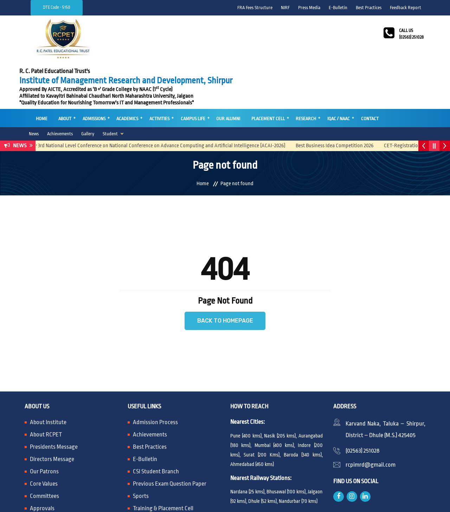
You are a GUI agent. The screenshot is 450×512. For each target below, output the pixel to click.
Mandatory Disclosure (56, 473)
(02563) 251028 (362, 403)
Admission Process (155, 375)
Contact (363, 71)
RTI (137, 473)
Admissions (92, 71)
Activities (157, 71)
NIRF (285, 7)
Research (301, 71)
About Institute (48, 375)
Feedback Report (405, 7)
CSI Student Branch (156, 424)
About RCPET (46, 387)
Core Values (44, 436)
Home (41, 71)
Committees (44, 449)
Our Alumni (224, 71)
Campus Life (189, 71)
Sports (141, 449)
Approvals (42, 461)
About (63, 71)
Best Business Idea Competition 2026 (341, 98)
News (34, 86)
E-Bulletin (338, 7)
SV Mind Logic (351, 500)
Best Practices (368, 7)
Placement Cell (263, 71)
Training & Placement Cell (163, 461)
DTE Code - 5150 (56, 7)
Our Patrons (44, 424)
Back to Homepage (225, 273)
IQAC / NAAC (333, 71)
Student (110, 86)
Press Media (309, 7)
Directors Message (52, 412)
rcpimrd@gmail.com (371, 417)
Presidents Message (54, 399)
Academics (125, 71)
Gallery (87, 86)
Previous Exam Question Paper (169, 436)
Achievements (60, 86)
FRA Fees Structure (254, 7)
